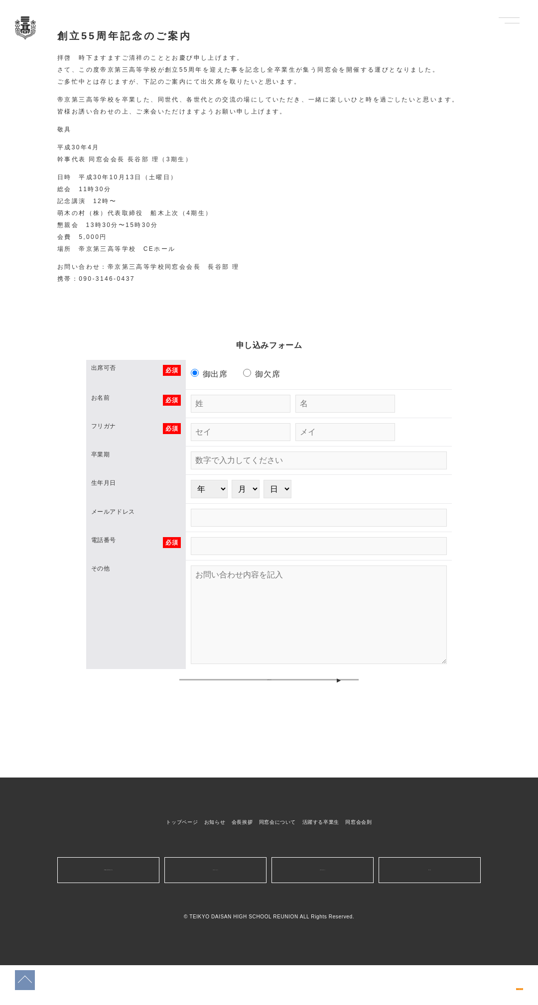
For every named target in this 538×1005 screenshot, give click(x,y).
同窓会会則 (358, 862)
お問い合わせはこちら (215, 909)
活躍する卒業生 (320, 862)
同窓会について (277, 862)
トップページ (182, 862)
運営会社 (429, 909)
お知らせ (215, 862)
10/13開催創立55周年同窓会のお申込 (483, 979)
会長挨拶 (242, 862)
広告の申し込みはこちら (322, 909)
